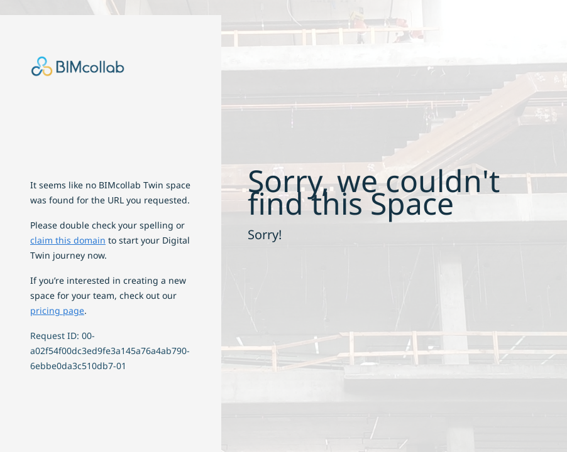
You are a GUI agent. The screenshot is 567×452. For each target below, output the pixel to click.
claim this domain (68, 240)
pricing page (57, 310)
